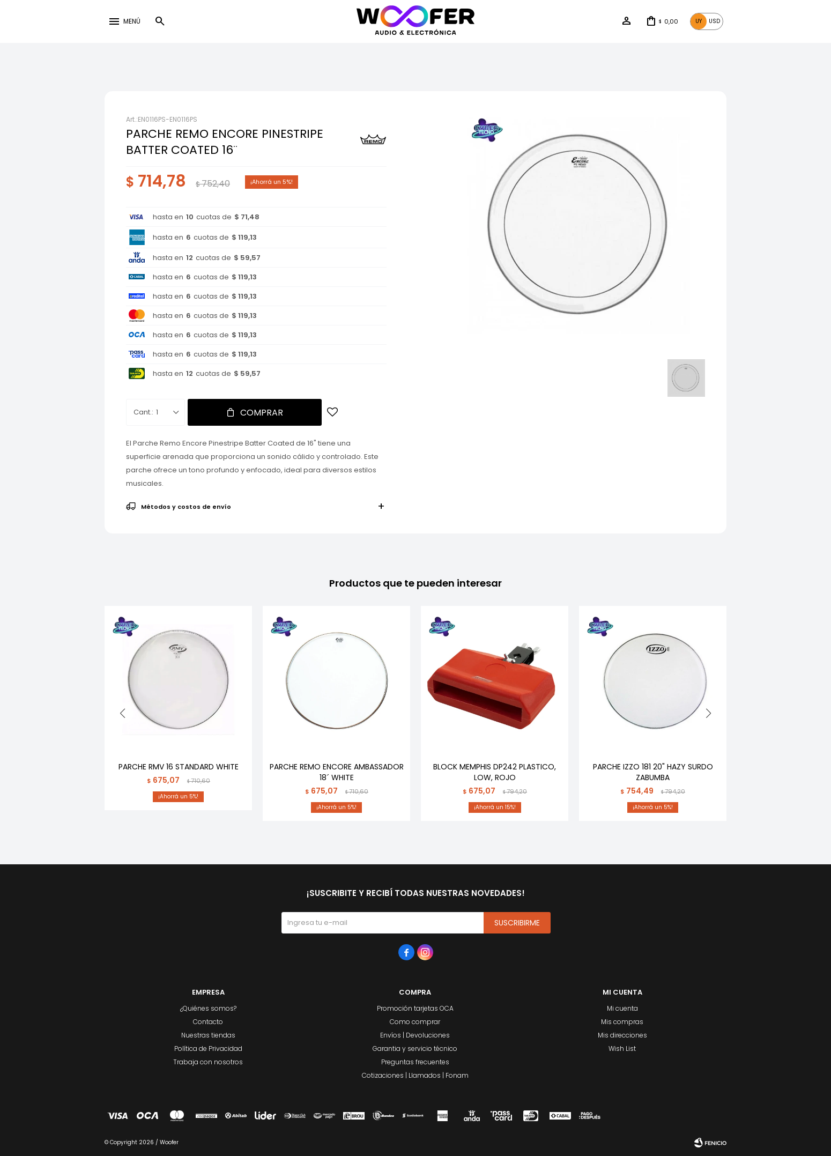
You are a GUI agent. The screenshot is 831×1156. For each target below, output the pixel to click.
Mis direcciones (622, 1035)
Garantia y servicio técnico (415, 1048)
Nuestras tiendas (208, 1035)
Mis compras (622, 1021)
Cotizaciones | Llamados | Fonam (415, 1075)
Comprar (261, 412)
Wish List (622, 1048)
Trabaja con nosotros (208, 1061)
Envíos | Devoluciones (415, 1035)
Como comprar (415, 1021)
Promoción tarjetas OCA (415, 1008)
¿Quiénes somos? (208, 1008)
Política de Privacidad (208, 1048)
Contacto (208, 1021)
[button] (159, 21)
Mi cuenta (622, 1008)
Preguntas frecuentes (415, 1061)
